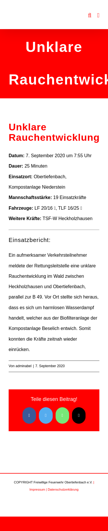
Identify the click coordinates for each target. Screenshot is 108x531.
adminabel (23, 366)
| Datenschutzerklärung (62, 489)
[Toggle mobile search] (90, 15)
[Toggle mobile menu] (98, 15)
